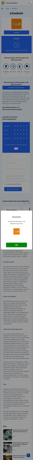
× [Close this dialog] (31, 2)
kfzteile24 (16, 217)
